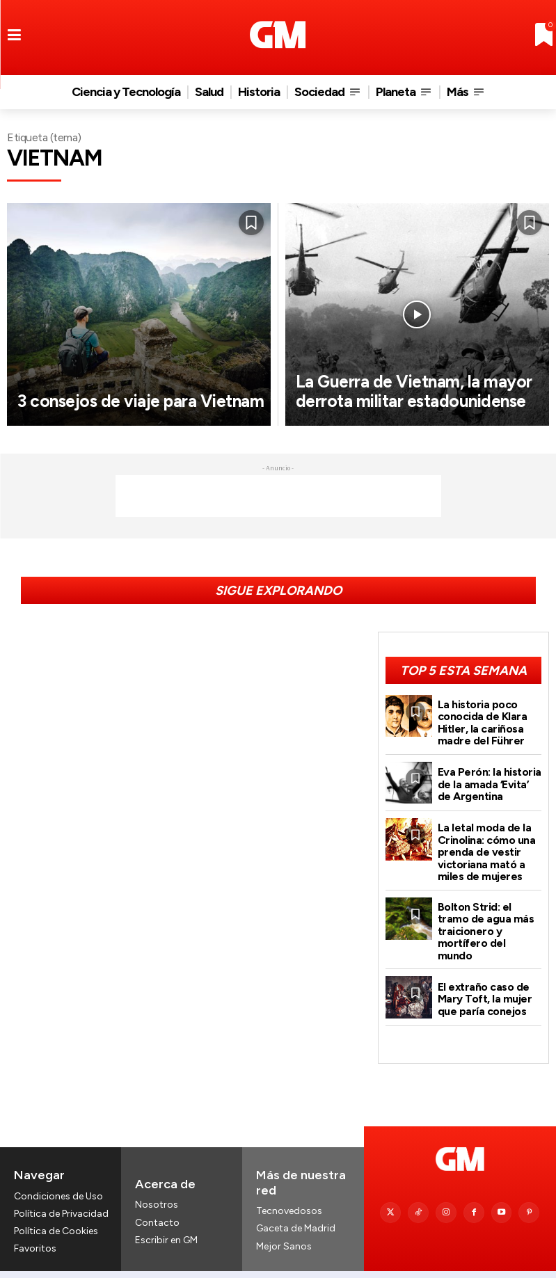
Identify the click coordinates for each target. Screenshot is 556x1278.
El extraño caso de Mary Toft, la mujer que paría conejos (484, 977)
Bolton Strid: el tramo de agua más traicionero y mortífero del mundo (489, 917)
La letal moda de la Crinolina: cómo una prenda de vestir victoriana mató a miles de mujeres (486, 847)
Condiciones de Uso (58, 1174)
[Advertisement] (278, 496)
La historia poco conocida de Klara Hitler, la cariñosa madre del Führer (482, 720)
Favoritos (35, 1227)
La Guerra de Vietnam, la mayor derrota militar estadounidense (393, 381)
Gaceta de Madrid (295, 1207)
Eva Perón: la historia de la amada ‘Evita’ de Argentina (488, 781)
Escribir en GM (166, 1218)
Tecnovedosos (289, 1189)
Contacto (157, 1200)
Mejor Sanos (284, 1224)
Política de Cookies (56, 1209)
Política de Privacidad (61, 1192)
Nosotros (156, 1183)
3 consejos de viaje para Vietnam (112, 391)
